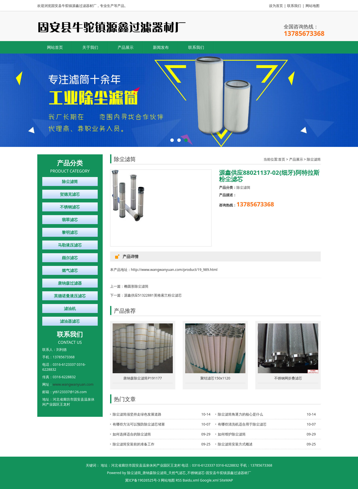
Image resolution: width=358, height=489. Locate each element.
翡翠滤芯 (70, 219)
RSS (179, 480)
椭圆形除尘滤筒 (136, 286)
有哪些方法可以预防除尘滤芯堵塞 (139, 424)
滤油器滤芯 (70, 321)
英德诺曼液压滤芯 (70, 296)
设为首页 (276, 5)
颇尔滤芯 (70, 257)
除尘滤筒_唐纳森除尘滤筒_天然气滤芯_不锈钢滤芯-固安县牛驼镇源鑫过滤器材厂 (189, 472)
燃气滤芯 (70, 270)
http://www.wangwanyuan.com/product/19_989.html (174, 269)
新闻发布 (161, 47)
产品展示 (126, 47)
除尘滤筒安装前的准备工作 (133, 444)
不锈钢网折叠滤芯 (288, 378)
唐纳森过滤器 (70, 283)
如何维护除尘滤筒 (232, 434)
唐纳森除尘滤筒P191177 (142, 378)
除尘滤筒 (70, 181)
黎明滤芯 (70, 232)
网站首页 (55, 47)
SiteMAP (226, 480)
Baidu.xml (191, 480)
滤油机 (70, 308)
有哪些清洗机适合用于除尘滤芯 (242, 424)
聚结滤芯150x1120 (215, 378)
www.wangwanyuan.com (73, 384)
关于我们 (90, 47)
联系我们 (294, 5)
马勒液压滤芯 (70, 245)
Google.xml (209, 480)
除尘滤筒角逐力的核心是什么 (240, 414)
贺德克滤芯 (70, 194)
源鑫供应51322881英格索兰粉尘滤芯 (153, 295)
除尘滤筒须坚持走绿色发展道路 (137, 414)
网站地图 (312, 5)
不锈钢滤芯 (70, 207)
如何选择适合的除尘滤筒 (132, 434)
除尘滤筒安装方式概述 (235, 444)
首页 (281, 159)
